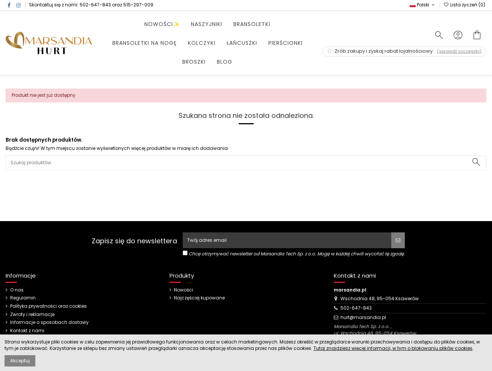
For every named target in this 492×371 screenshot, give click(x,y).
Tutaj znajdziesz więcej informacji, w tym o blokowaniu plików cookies (392, 348)
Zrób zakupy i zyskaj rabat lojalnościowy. (404, 51)
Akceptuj (20, 360)
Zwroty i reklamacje (32, 314)
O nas (17, 290)
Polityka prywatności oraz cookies (48, 306)
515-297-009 (138, 5)
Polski (423, 5)
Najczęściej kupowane (199, 298)
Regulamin (23, 298)
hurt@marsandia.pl (363, 317)
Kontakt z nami (27, 331)
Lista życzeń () (464, 5)
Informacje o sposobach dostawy (49, 322)
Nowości (183, 290)
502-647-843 (95, 5)
